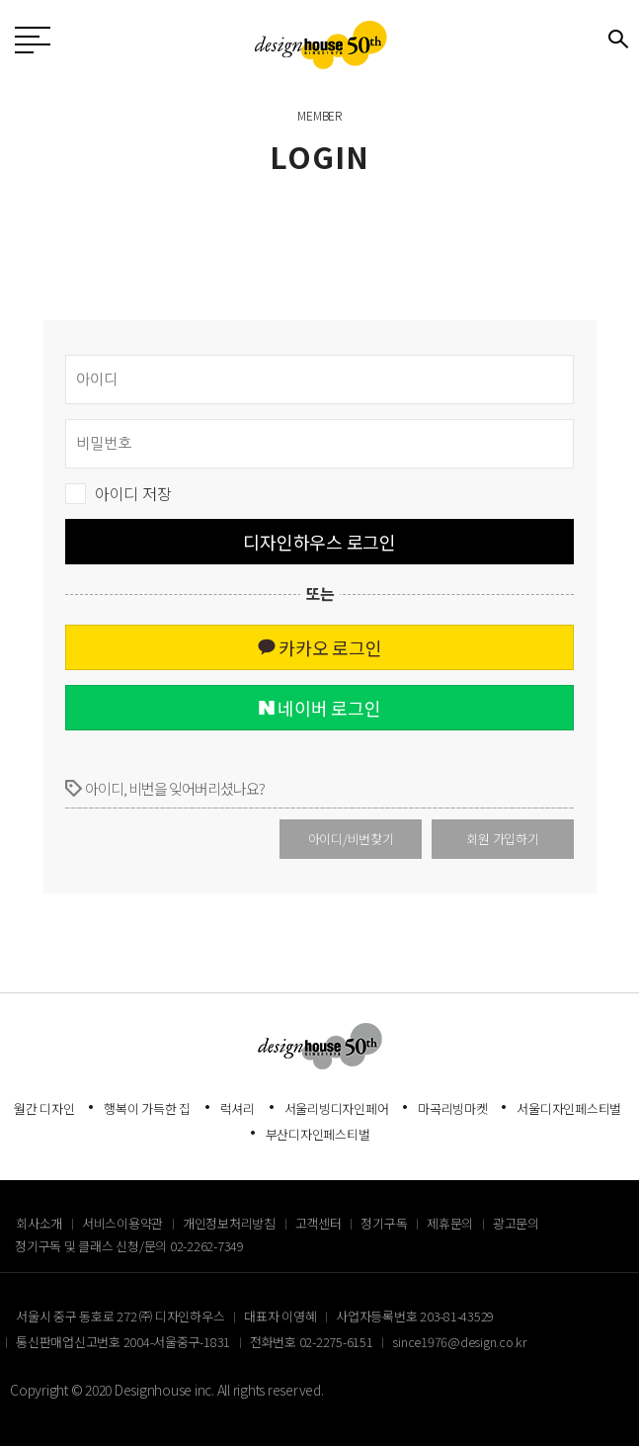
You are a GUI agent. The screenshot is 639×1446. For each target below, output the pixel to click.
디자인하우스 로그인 (319, 541)
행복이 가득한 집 (147, 1108)
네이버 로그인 (320, 708)
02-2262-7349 (207, 1245)
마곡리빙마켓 (453, 1108)
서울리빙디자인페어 (336, 1108)
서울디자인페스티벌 (569, 1108)
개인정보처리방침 (229, 1223)
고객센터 (318, 1223)
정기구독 (383, 1223)
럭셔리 (237, 1108)
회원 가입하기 (502, 838)
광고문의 (516, 1223)
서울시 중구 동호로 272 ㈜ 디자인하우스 (120, 1316)
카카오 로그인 (320, 647)
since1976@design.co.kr (459, 1341)
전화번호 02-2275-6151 (311, 1341)
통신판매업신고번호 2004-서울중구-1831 (123, 1341)
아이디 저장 (133, 493)
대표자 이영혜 (280, 1316)
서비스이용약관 (122, 1223)
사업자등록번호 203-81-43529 (415, 1316)
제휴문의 (450, 1223)
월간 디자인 (44, 1108)
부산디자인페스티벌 (318, 1134)
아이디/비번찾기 (351, 838)
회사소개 (39, 1223)
